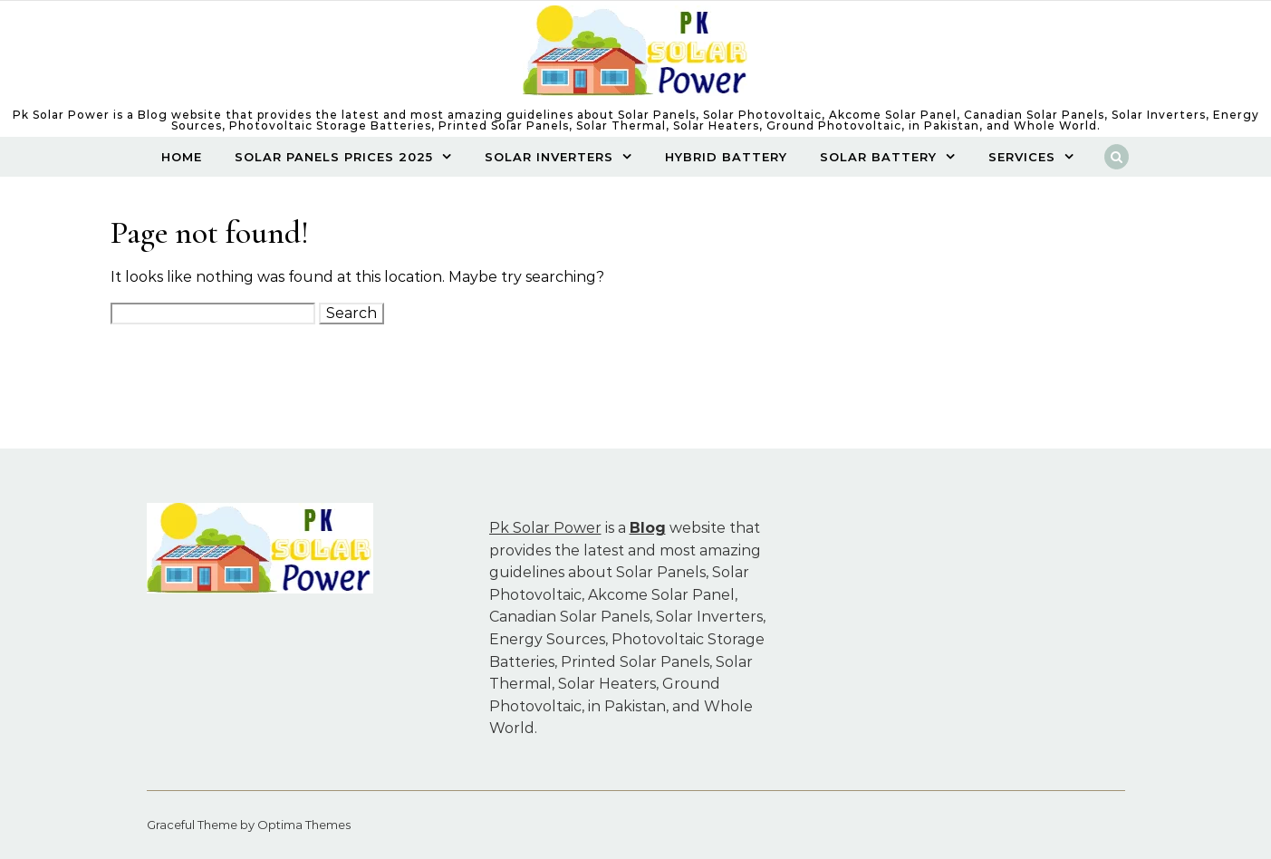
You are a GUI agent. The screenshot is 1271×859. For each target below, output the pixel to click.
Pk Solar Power (545, 527)
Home (181, 157)
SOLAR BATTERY (878, 157)
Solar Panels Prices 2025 (334, 157)
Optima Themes (304, 824)
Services (1021, 157)
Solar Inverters (549, 157)
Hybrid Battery (726, 157)
